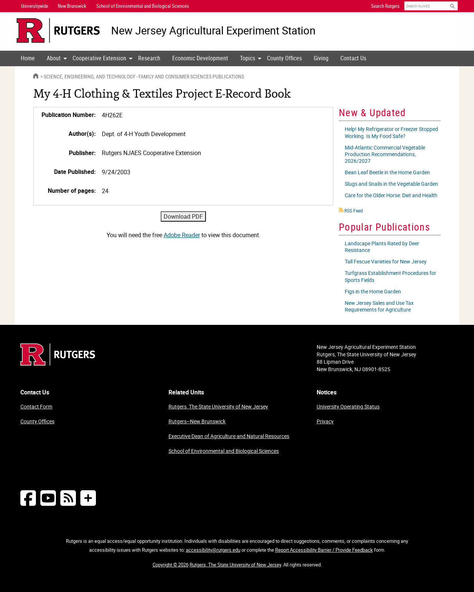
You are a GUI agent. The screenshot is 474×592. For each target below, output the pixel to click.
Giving (321, 58)
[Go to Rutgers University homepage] (58, 30)
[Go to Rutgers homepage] (57, 363)
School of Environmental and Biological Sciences (223, 450)
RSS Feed (353, 210)
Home (28, 58)
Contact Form (36, 406)
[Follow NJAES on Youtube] (48, 498)
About (54, 58)
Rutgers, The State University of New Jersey (218, 406)
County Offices (284, 58)
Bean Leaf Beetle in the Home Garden (387, 172)
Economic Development (200, 58)
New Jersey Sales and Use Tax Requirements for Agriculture (379, 306)
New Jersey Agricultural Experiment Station (213, 30)
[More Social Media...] (88, 498)
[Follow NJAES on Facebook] (28, 498)
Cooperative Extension (99, 58)
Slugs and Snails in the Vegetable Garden (391, 183)
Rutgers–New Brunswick (197, 421)
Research (149, 58)
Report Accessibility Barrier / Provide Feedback (324, 549)
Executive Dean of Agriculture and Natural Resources (228, 436)
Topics (247, 58)
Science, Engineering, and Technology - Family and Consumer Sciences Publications (144, 76)
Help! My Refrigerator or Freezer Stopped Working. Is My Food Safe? (391, 132)
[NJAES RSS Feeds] (68, 498)
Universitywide (34, 6)
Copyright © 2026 (170, 564)
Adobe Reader (182, 235)
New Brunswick (72, 6)
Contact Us (353, 58)
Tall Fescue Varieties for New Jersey (386, 261)
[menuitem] (28, 58)
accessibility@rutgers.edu (213, 549)
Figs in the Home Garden (373, 291)
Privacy (325, 421)
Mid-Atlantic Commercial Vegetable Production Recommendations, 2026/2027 (385, 154)
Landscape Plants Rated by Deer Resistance (382, 246)
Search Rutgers (385, 6)
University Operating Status (348, 406)
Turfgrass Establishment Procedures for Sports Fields (390, 276)
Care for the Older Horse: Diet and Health (391, 195)
